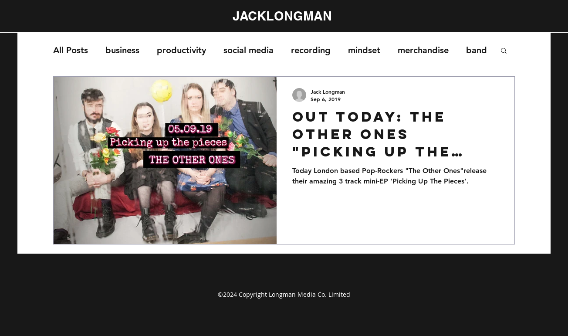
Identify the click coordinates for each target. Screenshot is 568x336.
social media (248, 50)
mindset (364, 50)
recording (311, 50)
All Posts (70, 50)
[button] (504, 51)
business (122, 50)
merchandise (423, 50)
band (476, 50)
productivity (181, 50)
